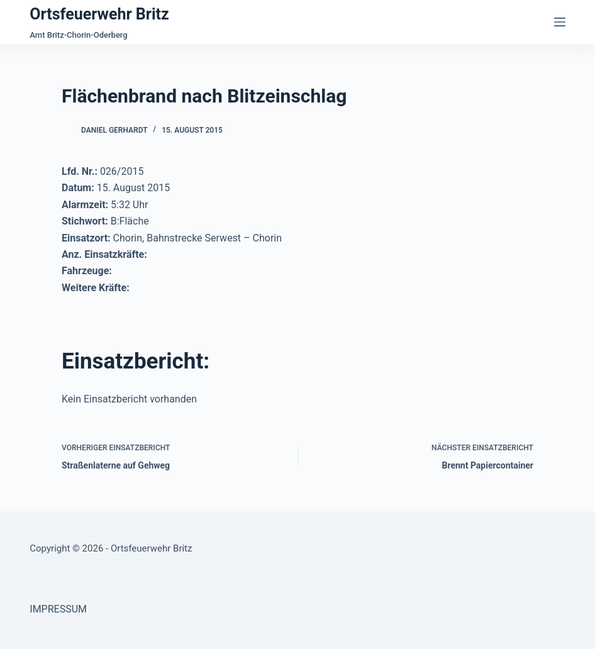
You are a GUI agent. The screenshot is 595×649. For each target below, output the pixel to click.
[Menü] (559, 22)
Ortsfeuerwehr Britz (99, 14)
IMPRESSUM (58, 609)
